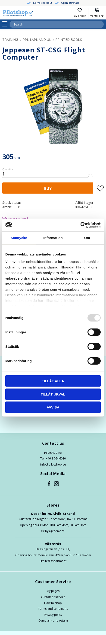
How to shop (53, 603)
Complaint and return (53, 620)
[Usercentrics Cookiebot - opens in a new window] (80, 225)
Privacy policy (53, 615)
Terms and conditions (53, 608)
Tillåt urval (53, 394)
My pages (53, 591)
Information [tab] (53, 238)
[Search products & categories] (51, 24)
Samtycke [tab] (19, 238)
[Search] (100, 24)
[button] (6, 24)
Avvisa (53, 407)
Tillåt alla (53, 381)
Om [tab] (87, 238)
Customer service (53, 597)
